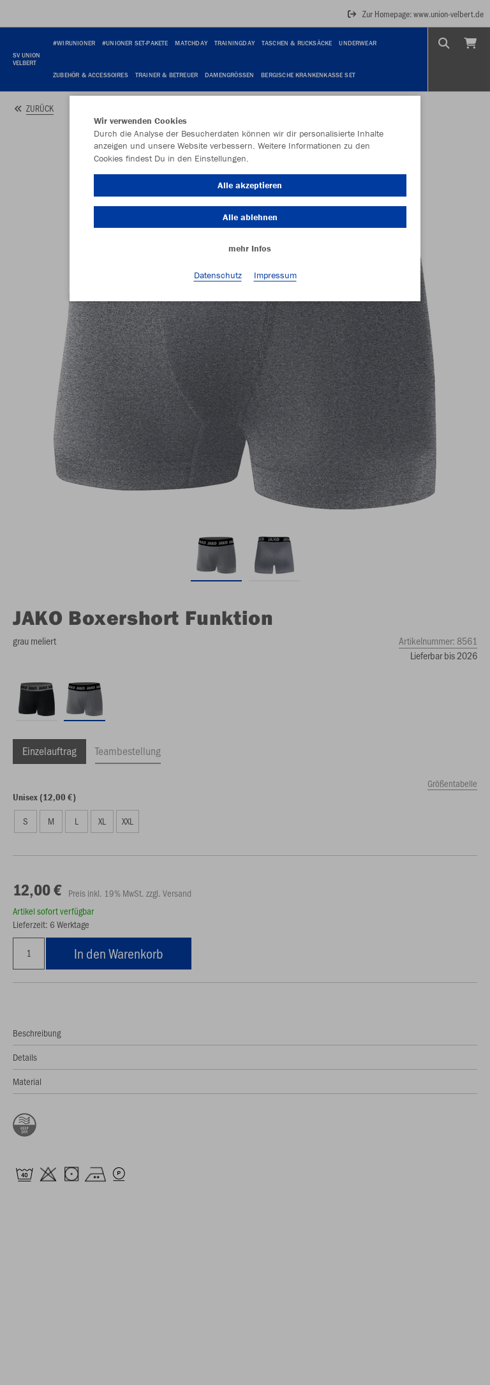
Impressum (275, 275)
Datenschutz (218, 275)
